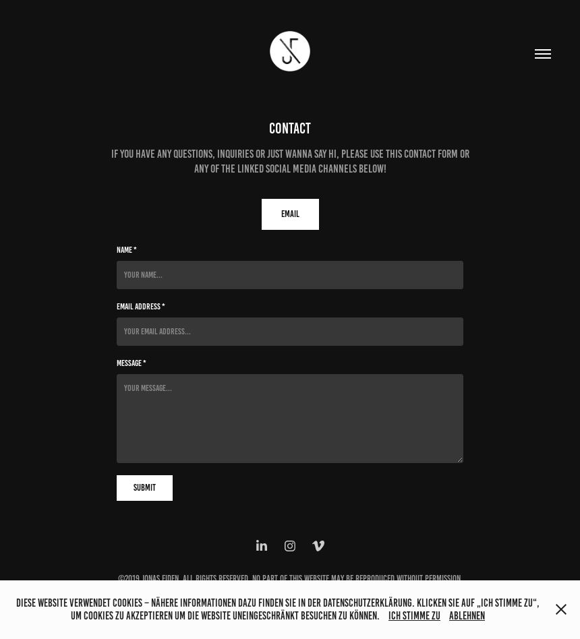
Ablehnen (467, 615)
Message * (131, 363)
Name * (127, 250)
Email (290, 214)
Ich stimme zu (414, 615)
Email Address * (141, 306)
